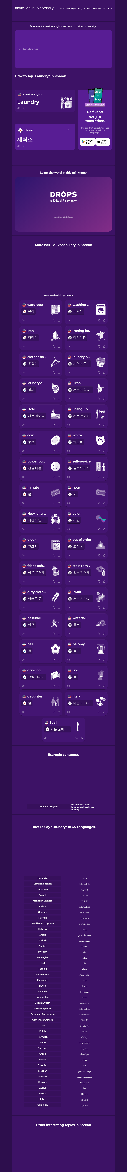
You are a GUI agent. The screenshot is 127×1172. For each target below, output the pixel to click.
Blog (80, 8)
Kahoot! (87, 8)
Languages (71, 8)
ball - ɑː (80, 26)
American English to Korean (58, 26)
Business (97, 8)
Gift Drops (107, 8)
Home (36, 26)
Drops (61, 8)
